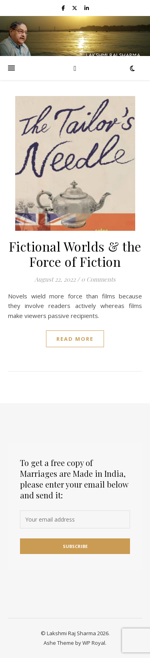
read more (75, 338)
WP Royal (93, 642)
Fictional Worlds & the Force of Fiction (75, 254)
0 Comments (98, 279)
